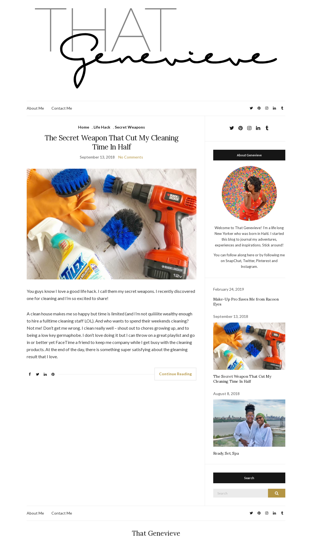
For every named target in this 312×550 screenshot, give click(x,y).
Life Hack (102, 127)
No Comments (130, 157)
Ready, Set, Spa (226, 453)
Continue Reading (175, 373)
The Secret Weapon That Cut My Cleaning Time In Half (111, 142)
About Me (35, 108)
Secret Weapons (130, 127)
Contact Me (61, 108)
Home (83, 127)
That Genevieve (156, 533)
